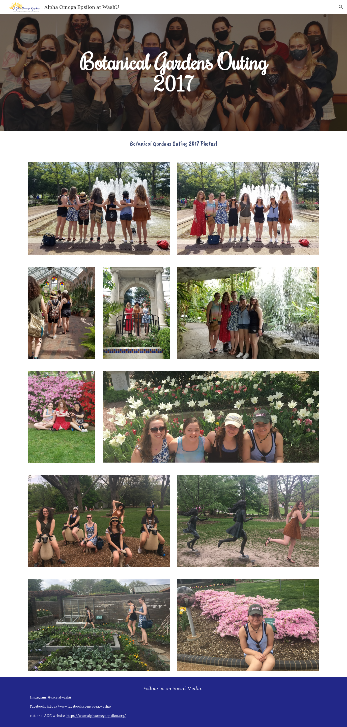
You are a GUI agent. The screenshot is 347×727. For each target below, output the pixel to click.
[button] (341, 7)
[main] (173, 73)
